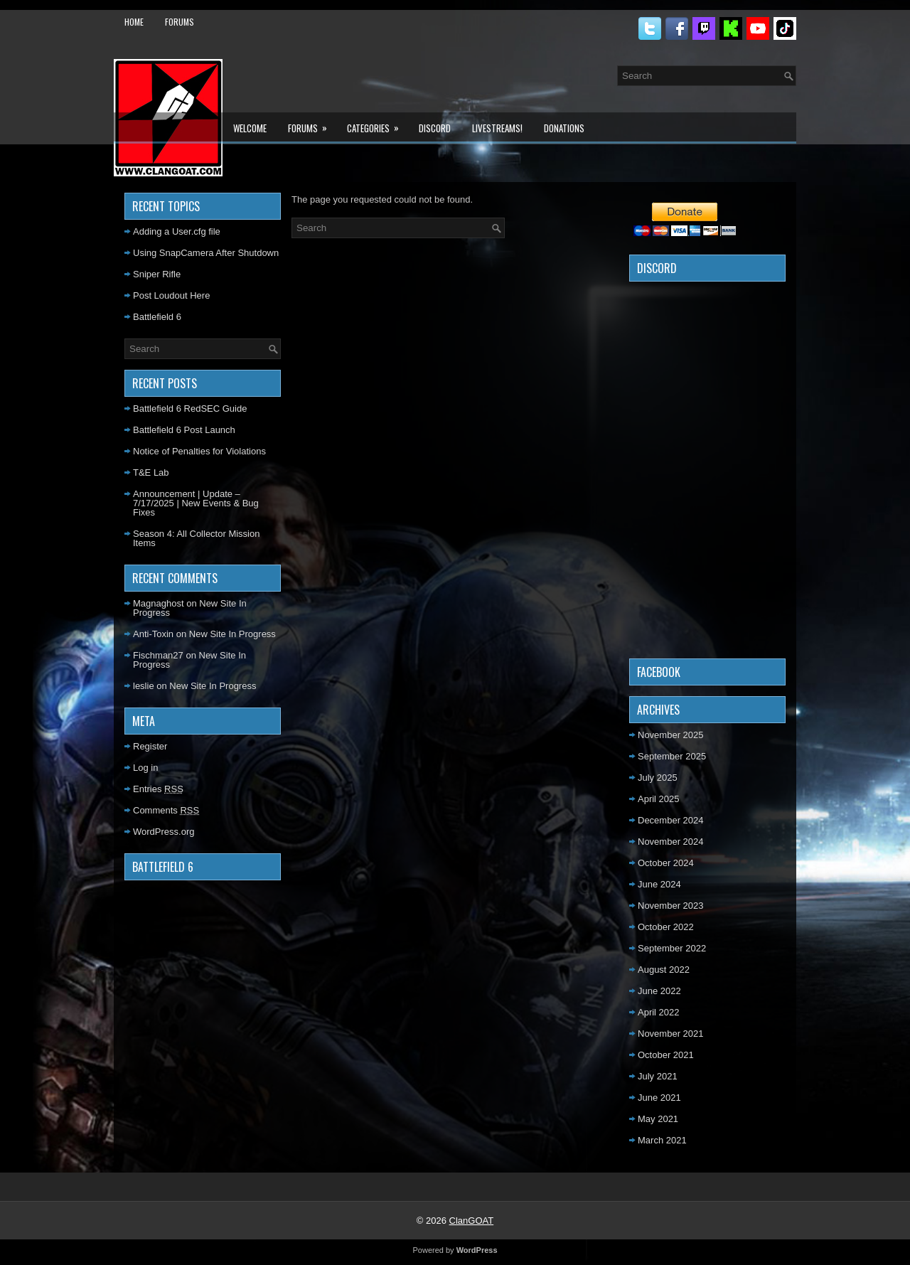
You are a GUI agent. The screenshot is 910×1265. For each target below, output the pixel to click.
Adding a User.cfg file (176, 231)
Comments (166, 810)
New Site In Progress (232, 634)
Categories (377, 123)
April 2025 (659, 799)
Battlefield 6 (157, 316)
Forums (179, 22)
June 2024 (659, 884)
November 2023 (671, 905)
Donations (564, 128)
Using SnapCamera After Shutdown (206, 252)
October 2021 (666, 1055)
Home (134, 22)
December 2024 (671, 820)
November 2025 (671, 735)
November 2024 (671, 841)
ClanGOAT (471, 1220)
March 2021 (662, 1140)
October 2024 (666, 863)
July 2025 (658, 777)
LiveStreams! (497, 128)
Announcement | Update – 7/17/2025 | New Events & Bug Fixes (196, 503)
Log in (145, 767)
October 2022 (666, 927)
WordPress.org (163, 831)
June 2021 (659, 1097)
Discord (435, 128)
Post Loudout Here (171, 295)
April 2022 (659, 1012)
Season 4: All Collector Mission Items (196, 538)
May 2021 (658, 1119)
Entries (158, 789)
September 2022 (672, 948)
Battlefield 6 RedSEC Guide (190, 408)
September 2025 (672, 756)
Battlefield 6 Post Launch (184, 430)
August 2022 (664, 969)
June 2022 (659, 991)
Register (150, 746)
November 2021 (671, 1033)
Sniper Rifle (157, 274)
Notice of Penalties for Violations (199, 451)
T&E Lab (151, 472)
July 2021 (658, 1076)
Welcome (250, 128)
